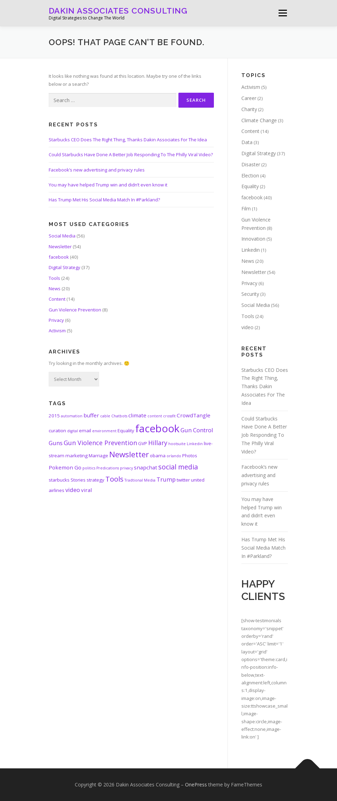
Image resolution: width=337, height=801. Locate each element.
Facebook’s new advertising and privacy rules (97, 170)
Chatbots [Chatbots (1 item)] (119, 416)
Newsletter (60, 246)
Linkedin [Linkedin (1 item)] (195, 443)
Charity (249, 109)
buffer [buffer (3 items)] (91, 415)
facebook (59, 257)
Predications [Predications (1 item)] (107, 468)
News (55, 288)
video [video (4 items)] (72, 490)
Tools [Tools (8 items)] (114, 479)
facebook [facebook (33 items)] (157, 428)
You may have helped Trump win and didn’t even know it (108, 185)
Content (57, 299)
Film (246, 208)
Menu (282, 13)
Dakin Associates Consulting (118, 10)
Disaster (250, 164)
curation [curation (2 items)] (57, 430)
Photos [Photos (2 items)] (189, 455)
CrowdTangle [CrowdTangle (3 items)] (193, 415)
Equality (250, 186)
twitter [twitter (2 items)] (183, 480)
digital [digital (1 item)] (72, 430)
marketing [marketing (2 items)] (76, 455)
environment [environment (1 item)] (104, 430)
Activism (57, 330)
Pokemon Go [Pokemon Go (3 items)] (65, 467)
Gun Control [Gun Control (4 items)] (196, 430)
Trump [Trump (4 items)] (166, 479)
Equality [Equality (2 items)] (126, 430)
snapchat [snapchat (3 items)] (145, 467)
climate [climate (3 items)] (137, 415)
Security (250, 294)
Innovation (253, 238)
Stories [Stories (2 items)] (78, 480)
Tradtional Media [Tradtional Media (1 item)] (140, 480)
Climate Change (259, 120)
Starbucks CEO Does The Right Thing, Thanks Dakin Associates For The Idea (128, 139)
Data (246, 142)
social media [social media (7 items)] (178, 467)
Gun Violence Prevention (75, 310)
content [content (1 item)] (154, 416)
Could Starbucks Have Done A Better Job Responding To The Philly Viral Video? (131, 154)
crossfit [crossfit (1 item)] (169, 416)
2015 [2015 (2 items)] (54, 415)
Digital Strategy (64, 267)
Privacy (56, 320)
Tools (54, 278)
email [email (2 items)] (85, 430)
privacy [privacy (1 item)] (126, 468)
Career (248, 98)
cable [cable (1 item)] (105, 416)
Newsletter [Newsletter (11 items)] (129, 454)
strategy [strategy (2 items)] (95, 480)
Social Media (62, 236)
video (247, 327)
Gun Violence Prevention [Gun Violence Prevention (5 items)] (100, 443)
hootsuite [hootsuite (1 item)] (177, 443)
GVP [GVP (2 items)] (142, 443)
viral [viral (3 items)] (86, 489)
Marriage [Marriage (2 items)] (98, 455)
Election (250, 175)
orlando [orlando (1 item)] (174, 455)
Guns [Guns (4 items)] (56, 443)
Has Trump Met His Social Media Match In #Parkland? (104, 200)
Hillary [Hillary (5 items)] (157, 443)
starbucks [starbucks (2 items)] (59, 480)
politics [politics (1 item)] (88, 468)
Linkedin (250, 250)
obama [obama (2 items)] (158, 455)
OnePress (196, 784)
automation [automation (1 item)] (71, 416)
